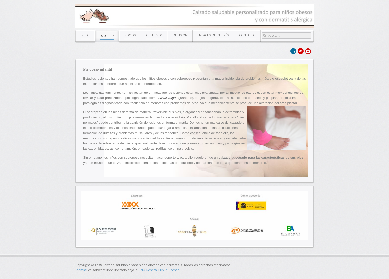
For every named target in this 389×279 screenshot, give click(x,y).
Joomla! (81, 270)
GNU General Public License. (159, 270)
